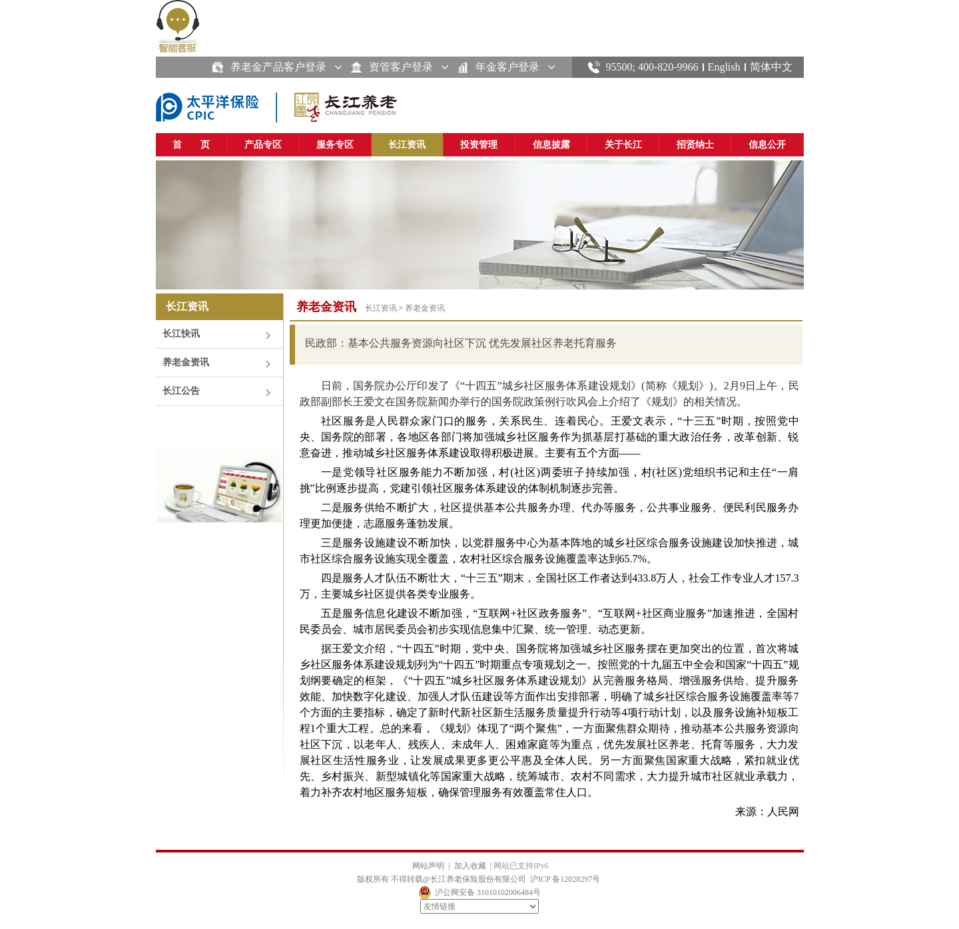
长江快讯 (181, 334)
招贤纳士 (695, 145)
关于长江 (623, 145)
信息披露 (551, 145)
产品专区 (263, 145)
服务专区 (335, 145)
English (724, 67)
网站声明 (428, 865)
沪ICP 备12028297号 (565, 879)
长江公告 (181, 391)
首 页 (191, 145)
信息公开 (767, 145)
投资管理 (478, 145)
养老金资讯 (185, 362)
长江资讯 (407, 145)
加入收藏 (470, 865)
